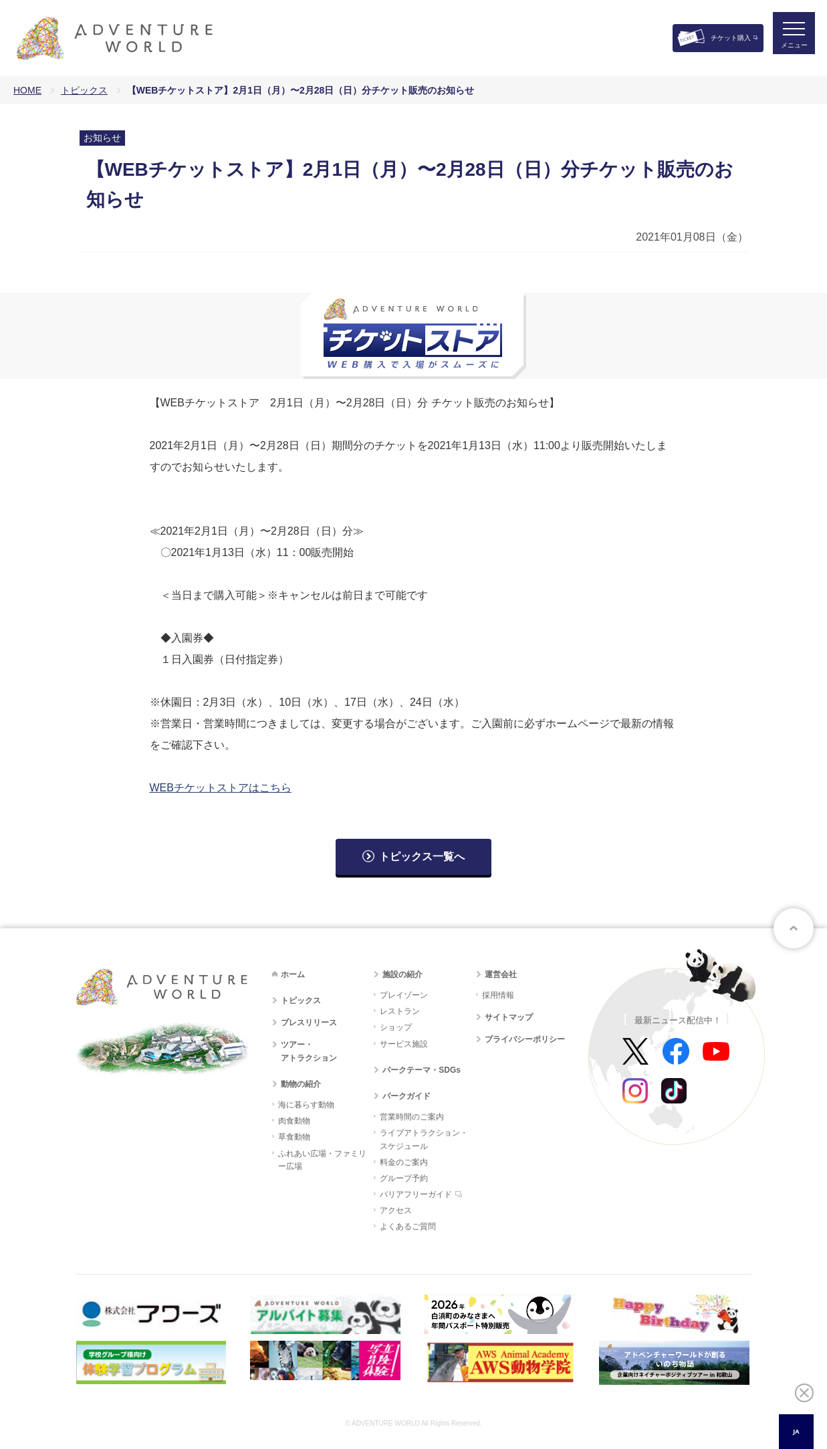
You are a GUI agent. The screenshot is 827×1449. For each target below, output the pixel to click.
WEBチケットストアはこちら (220, 787)
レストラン (400, 1011)
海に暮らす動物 (306, 1104)
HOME (27, 90)
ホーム (293, 974)
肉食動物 (294, 1121)
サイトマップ (509, 1017)
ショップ (396, 1027)
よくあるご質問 (408, 1226)
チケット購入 (731, 37)
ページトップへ (794, 928)
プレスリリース (309, 1022)
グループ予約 (404, 1178)
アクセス (396, 1210)
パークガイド (406, 1096)
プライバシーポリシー (525, 1039)
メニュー (789, 50)
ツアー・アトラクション (309, 1051)
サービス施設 (404, 1044)
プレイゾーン (404, 995)
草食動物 (294, 1137)
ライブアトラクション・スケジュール (424, 1139)
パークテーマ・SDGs (421, 1070)
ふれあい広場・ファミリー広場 (322, 1160)
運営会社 (501, 974)
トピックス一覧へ (422, 856)
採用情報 (498, 995)
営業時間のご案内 (412, 1117)
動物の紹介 (301, 1084)
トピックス (84, 90)
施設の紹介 (402, 974)
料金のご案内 (404, 1162)
